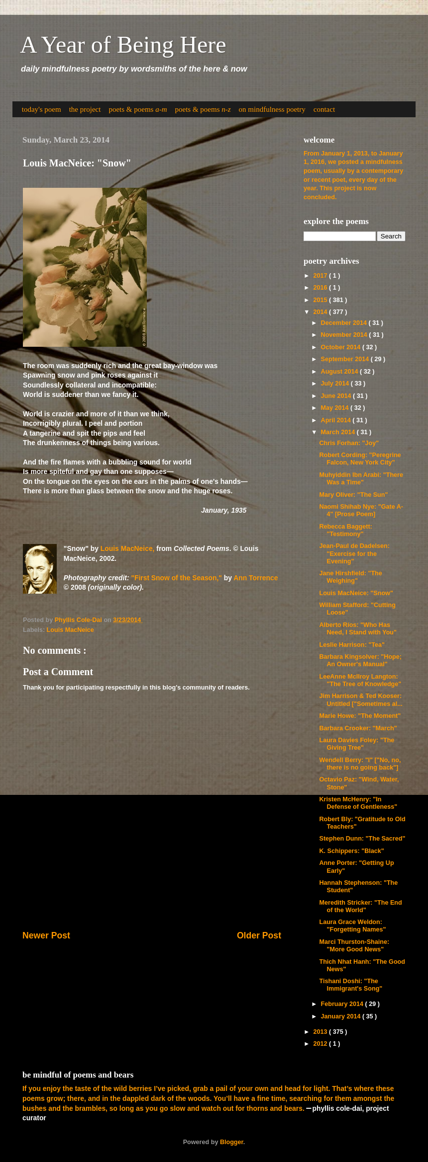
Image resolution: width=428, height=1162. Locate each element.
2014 (321, 312)
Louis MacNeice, (128, 548)
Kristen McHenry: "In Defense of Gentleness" (358, 803)
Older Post (259, 935)
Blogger (231, 1142)
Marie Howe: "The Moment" (360, 715)
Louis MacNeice (70, 629)
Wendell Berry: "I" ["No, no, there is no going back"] (360, 764)
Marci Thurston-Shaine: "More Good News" (354, 945)
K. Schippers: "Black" (351, 851)
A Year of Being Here (123, 44)
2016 (321, 287)
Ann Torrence (255, 578)
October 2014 (341, 347)
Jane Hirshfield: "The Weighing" (350, 577)
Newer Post (46, 935)
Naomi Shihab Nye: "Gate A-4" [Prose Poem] (361, 510)
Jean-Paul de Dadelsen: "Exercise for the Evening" (354, 553)
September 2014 (346, 359)
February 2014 (343, 1004)
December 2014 (345, 322)
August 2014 (340, 371)
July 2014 (336, 383)
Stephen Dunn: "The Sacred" (362, 838)
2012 (321, 1043)
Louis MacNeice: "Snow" (356, 593)
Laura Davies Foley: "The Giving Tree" (356, 744)
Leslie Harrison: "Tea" (351, 644)
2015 (321, 300)
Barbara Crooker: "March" (358, 728)
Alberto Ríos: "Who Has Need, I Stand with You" (358, 628)
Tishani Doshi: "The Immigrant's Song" (350, 985)
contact (324, 109)
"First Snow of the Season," (176, 578)
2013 (321, 1031)
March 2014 (339, 432)
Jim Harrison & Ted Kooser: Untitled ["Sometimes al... (360, 700)
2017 (321, 275)
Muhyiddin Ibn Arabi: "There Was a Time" (361, 478)
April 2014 (337, 420)
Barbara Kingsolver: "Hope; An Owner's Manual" (360, 660)
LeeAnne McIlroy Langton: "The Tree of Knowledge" (360, 680)
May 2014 (336, 407)
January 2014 (341, 1016)
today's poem (41, 109)
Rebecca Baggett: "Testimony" (345, 530)
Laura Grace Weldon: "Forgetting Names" (352, 926)
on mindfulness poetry (272, 109)
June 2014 (337, 395)
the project (85, 109)
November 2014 (345, 334)
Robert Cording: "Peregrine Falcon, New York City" (360, 459)
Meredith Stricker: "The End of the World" (360, 906)
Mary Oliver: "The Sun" (353, 494)
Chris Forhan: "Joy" (349, 443)
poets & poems (137, 109)
